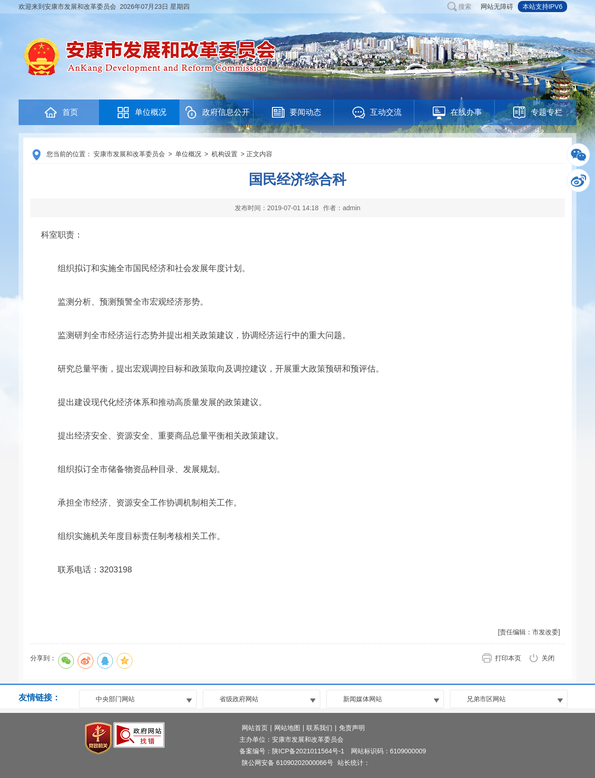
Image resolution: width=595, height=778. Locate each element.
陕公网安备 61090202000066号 (287, 762)
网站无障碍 (497, 6)
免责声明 (352, 727)
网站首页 (255, 727)
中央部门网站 (115, 699)
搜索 (464, 6)
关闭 (548, 658)
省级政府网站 (238, 699)
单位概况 (188, 154)
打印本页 (508, 658)
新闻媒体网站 (362, 699)
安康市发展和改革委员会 (129, 154)
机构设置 (225, 154)
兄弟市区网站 (486, 699)
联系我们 (319, 727)
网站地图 (287, 727)
